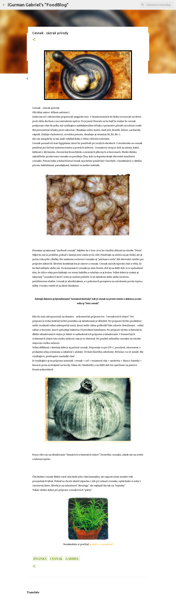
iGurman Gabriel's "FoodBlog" (38, 4)
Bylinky (40, 558)
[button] (34, 39)
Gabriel (72, 558)
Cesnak (56, 558)
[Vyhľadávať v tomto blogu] (159, 5)
